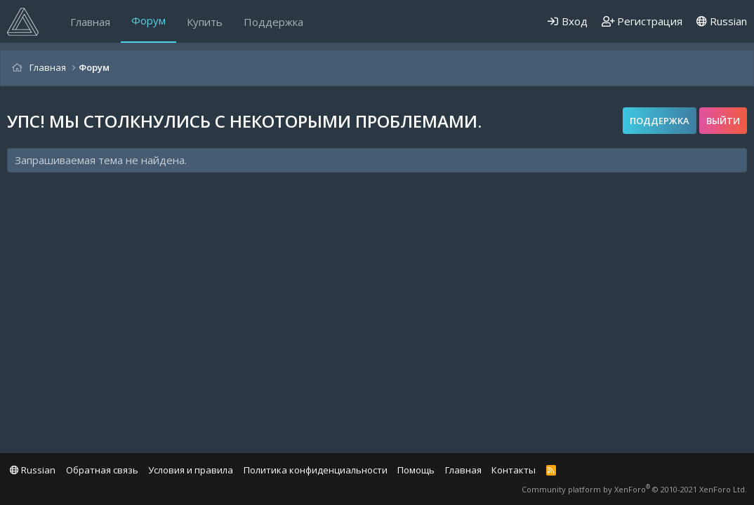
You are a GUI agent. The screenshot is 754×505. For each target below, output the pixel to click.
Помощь (416, 470)
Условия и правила (190, 470)
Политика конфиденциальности (316, 470)
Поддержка (273, 22)
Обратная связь (102, 470)
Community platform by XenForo (634, 489)
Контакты (513, 470)
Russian (721, 21)
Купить (205, 22)
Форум (148, 20)
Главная (90, 22)
